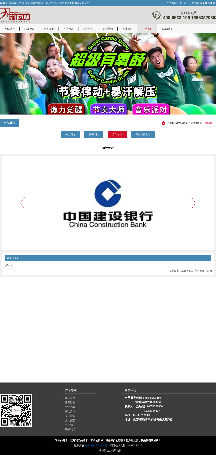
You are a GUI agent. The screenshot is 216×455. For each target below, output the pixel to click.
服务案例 (49, 28)
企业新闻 (108, 28)
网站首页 (10, 28)
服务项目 (29, 28)
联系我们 (167, 28)
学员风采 (69, 28)
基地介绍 (88, 28)
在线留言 (197, 3)
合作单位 (117, 134)
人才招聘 (127, 28)
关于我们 (184, 3)
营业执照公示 (143, 134)
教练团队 (94, 134)
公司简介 (70, 134)
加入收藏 (172, 3)
